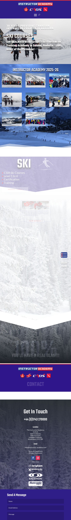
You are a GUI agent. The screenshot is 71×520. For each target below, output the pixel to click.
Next (66, 133)
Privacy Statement (35, 457)
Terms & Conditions (35, 455)
